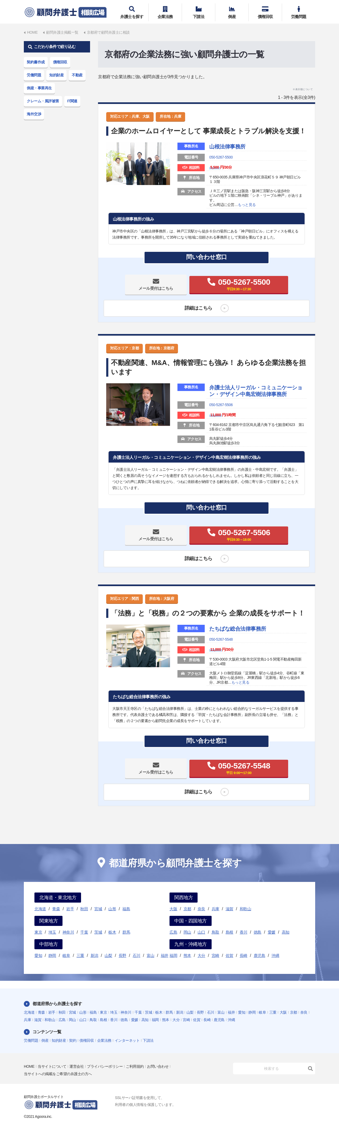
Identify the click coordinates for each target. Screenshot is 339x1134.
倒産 (231, 12)
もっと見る (247, 205)
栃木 (112, 932)
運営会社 (76, 1066)
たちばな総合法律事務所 (237, 629)
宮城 (98, 909)
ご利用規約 (135, 1066)
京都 (187, 909)
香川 (243, 932)
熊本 (187, 955)
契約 (72, 1040)
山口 (201, 932)
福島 (126, 909)
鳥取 (215, 932)
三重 (80, 955)
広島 (173, 932)
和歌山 (245, 909)
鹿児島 (259, 955)
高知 (285, 932)
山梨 (108, 955)
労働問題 (298, 12)
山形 (112, 909)
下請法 (198, 12)
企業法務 (165, 12)
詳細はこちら (198, 308)
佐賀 (229, 955)
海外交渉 (34, 114)
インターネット (127, 1040)
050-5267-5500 (221, 157)
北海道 (40, 909)
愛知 (38, 955)
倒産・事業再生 (39, 88)
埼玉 (52, 932)
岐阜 (66, 955)
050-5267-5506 (221, 405)
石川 (136, 955)
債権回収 (265, 12)
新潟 (94, 955)
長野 (122, 955)
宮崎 (215, 955)
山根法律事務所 (227, 147)
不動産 (77, 75)
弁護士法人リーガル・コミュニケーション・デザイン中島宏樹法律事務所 (255, 391)
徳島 (257, 932)
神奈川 (68, 932)
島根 (229, 932)
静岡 (52, 955)
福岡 (173, 955)
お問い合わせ (157, 1066)
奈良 (201, 909)
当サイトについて (52, 1066)
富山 (150, 955)
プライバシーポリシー (105, 1066)
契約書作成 (36, 62)
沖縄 (275, 955)
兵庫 (215, 909)
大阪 (173, 909)
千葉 (84, 932)
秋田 (84, 909)
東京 (38, 932)
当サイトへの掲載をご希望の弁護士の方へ (58, 1074)
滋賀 (229, 909)
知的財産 (56, 75)
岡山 (187, 932)
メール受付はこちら (156, 288)
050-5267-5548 (221, 639)
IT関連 (72, 101)
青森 (56, 909)
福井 (164, 955)
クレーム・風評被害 (43, 101)
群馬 (126, 932)
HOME (29, 1066)
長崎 (243, 955)
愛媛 (271, 932)
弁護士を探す (131, 12)
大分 (201, 955)
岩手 (70, 909)
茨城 (98, 932)
